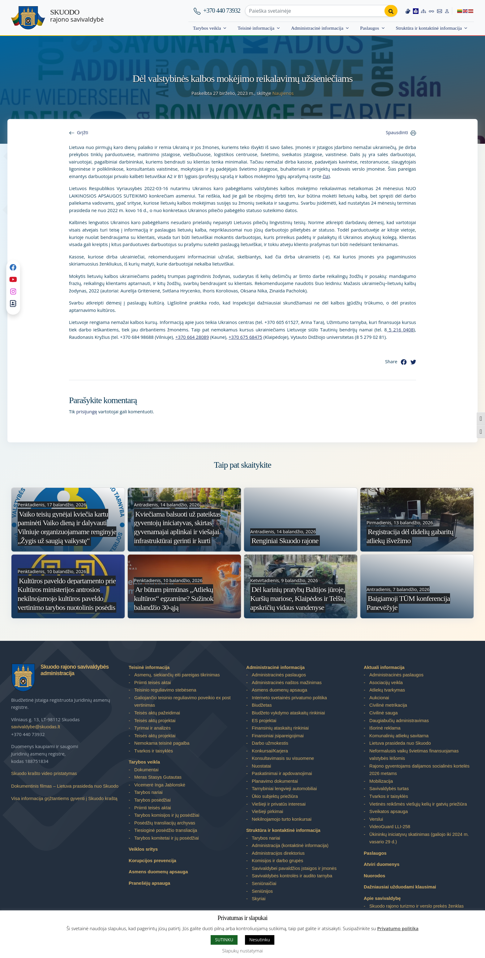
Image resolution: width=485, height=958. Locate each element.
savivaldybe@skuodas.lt (35, 726)
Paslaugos (369, 28)
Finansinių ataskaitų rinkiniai (280, 728)
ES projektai (264, 720)
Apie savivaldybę (382, 898)
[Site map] (423, 11)
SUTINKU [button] (224, 940)
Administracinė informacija (317, 28)
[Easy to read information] (415, 11)
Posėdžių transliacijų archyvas (164, 822)
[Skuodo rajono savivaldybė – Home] (28, 17)
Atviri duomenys (381, 864)
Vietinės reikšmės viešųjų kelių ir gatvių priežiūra (418, 804)
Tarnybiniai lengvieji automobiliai (284, 788)
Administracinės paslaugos (279, 674)
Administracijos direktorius (278, 853)
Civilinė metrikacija (388, 705)
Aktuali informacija (384, 667)
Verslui (376, 819)
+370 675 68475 (245, 337)
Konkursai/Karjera (270, 750)
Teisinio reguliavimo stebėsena (165, 690)
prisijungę (86, 411)
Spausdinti (397, 132)
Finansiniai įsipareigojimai (278, 735)
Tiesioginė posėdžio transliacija (165, 830)
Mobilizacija (381, 781)
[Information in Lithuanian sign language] (407, 11)
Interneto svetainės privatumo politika (289, 697)
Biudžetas (262, 705)
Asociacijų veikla (386, 682)
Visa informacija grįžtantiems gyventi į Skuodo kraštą (64, 798)
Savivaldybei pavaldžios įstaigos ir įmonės (294, 868)
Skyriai (258, 898)
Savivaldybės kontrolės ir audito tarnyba (292, 875)
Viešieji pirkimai (267, 811)
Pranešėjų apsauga (149, 883)
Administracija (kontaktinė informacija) (290, 845)
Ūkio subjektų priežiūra (275, 796)
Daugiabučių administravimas (399, 720)
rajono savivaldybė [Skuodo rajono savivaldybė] (77, 15)
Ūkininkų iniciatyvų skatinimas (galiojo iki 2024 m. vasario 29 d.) (419, 838)
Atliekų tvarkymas (387, 690)
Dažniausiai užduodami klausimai (400, 886)
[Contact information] (439, 11)
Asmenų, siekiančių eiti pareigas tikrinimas (177, 674)
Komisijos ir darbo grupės (277, 860)
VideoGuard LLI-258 (389, 826)
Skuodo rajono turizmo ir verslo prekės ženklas (416, 906)
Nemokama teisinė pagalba (161, 743)
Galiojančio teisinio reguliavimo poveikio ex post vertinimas (182, 701)
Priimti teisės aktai (152, 682)
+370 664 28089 (192, 337)
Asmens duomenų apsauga (158, 871)
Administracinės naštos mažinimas (287, 682)
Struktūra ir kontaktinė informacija (429, 28)
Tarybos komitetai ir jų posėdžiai (166, 838)
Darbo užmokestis (270, 743)
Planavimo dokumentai (275, 781)
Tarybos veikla (207, 28)
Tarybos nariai (148, 792)
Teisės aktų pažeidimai (157, 712)
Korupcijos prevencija (152, 860)
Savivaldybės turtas (389, 788)
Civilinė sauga (383, 712)
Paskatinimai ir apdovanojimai (282, 773)
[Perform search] (390, 11)
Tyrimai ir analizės (152, 728)
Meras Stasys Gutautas (158, 777)
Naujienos (283, 93)
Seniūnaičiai (264, 883)
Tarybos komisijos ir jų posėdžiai (166, 815)
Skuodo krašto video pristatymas (44, 773)
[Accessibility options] (431, 11)
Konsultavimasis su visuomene (283, 758)
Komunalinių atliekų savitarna (398, 735)
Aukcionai (379, 697)
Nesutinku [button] (259, 940)
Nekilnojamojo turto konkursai (281, 819)
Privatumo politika (397, 928)
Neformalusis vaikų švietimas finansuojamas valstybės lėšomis (414, 754)
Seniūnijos (262, 891)
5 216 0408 (400, 329)
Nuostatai (261, 766)
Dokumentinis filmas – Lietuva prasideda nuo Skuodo (64, 786)
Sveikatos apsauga (388, 811)
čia (325, 176)
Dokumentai (146, 769)
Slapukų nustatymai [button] (242, 950)
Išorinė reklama (385, 728)
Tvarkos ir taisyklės (153, 750)
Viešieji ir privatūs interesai (279, 804)
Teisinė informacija (256, 28)
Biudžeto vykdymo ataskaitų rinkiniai (288, 712)
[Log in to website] (446, 11)
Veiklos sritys (143, 849)
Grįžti (82, 132)
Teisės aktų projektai (154, 720)
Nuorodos (374, 875)
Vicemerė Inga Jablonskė (159, 784)
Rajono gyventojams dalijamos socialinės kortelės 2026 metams (419, 770)
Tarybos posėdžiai (152, 800)
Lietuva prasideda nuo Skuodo (400, 743)
